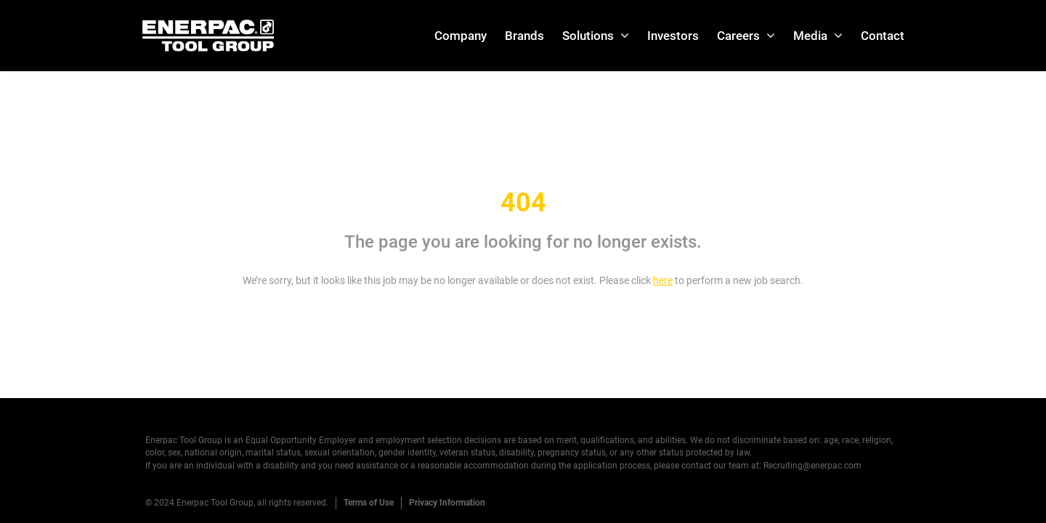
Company (460, 35)
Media (810, 35)
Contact (882, 35)
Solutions (588, 35)
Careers (738, 35)
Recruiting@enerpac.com (812, 466)
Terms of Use (369, 503)
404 (523, 202)
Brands (524, 35)
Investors (673, 35)
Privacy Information (447, 503)
